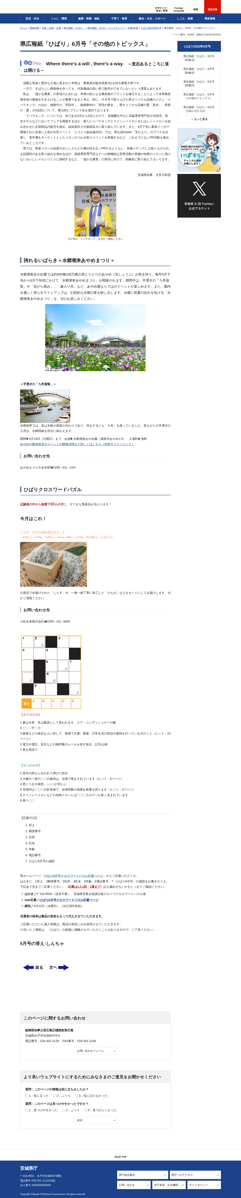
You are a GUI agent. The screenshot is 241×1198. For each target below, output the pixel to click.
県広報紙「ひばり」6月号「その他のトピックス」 (198, 96)
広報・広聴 (48, 28)
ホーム (23, 28)
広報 (58, 28)
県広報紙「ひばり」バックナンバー (106, 28)
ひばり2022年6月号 (151, 28)
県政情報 (34, 28)
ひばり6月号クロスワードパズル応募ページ (73, 876)
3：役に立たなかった (93, 1095)
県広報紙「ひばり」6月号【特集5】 (198, 83)
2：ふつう (64, 1095)
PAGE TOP (120, 1157)
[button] (178, 6)
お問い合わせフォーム (90, 1050)
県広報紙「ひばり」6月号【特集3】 (198, 58)
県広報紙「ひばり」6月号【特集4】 (198, 70)
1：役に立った (39, 1095)
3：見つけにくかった (102, 1110)
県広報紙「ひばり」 (74, 28)
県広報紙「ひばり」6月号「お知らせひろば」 (198, 109)
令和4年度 (133, 28)
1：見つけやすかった (43, 1110)
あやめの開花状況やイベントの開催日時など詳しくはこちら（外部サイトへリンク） (77, 444)
